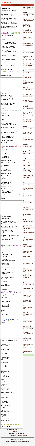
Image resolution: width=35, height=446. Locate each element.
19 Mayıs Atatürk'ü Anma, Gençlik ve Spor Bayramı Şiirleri (28, 20)
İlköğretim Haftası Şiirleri (28, 157)
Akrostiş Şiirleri (27, 43)
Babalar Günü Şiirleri (28, 65)
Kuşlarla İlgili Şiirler (27, 209)
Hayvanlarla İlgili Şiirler (28, 150)
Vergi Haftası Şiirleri (28, 328)
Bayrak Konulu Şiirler (28, 69)
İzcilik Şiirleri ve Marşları (28, 181)
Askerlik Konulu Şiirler (28, 59)
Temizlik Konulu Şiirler (28, 284)
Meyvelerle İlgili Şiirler (28, 225)
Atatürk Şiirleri (26, 63)
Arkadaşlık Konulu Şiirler (28, 56)
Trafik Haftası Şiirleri (28, 288)
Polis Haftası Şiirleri (27, 263)
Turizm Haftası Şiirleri (28, 291)
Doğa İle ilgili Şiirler (27, 121)
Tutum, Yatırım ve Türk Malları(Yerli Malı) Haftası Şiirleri (28, 296)
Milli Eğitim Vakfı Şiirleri (28, 228)
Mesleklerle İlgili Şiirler (28, 218)
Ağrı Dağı (4, 93)
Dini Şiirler (26, 119)
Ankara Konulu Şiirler (28, 49)
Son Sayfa (15, 431)
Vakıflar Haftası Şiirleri (28, 318)
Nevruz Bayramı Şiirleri (28, 235)
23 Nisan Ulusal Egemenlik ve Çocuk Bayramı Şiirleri (27, 25)
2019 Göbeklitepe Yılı (7, 8)
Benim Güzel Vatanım (7, 153)
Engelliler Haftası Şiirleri (28, 139)
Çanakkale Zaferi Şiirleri (28, 89)
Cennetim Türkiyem (6, 216)
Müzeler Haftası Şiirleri (28, 232)
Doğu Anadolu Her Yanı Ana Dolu (10, 340)
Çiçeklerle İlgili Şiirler (28, 96)
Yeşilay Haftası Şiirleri (28, 351)
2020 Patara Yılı (5, 40)
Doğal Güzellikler (6, 301)
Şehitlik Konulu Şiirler (28, 281)
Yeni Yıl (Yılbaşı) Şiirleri (28, 347)
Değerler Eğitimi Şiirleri (28, 108)
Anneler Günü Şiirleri (28, 52)
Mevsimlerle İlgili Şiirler (28, 221)
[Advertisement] (12, 84)
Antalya (3, 119)
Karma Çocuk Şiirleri (28, 195)
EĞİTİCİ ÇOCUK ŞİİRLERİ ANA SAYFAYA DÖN (17, 435)
